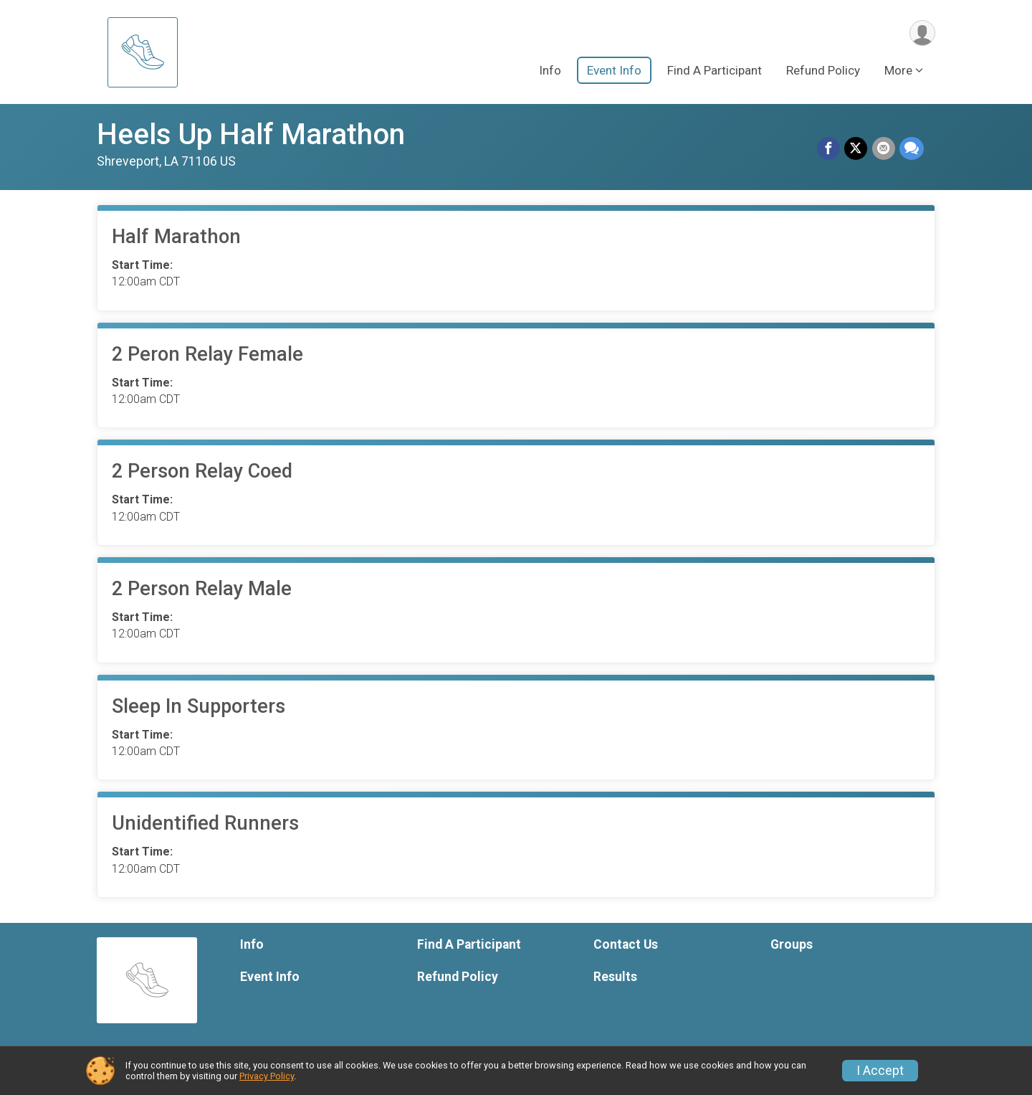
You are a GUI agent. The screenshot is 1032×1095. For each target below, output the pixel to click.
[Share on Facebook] (829, 149)
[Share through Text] (911, 149)
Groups (791, 944)
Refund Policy (823, 71)
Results (615, 977)
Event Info (614, 71)
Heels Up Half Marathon (251, 134)
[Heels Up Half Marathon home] (142, 52)
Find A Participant (714, 71)
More (898, 71)
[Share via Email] (883, 149)
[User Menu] (922, 33)
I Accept (880, 1070)
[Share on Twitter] (856, 149)
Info (550, 71)
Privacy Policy (266, 1076)
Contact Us (625, 944)
